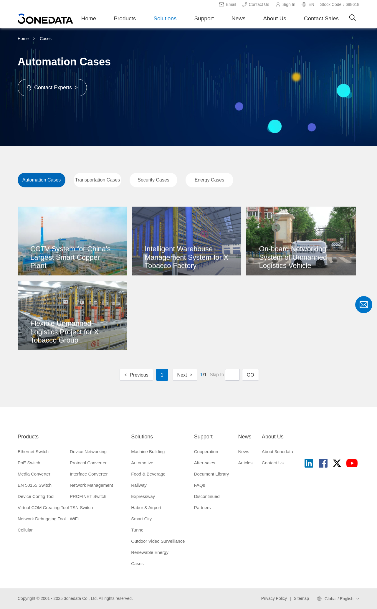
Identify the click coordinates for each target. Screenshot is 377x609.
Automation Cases (41, 179)
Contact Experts (52, 88)
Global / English (339, 598)
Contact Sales (321, 18)
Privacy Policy (274, 598)
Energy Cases (209, 179)
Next (185, 374)
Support (204, 18)
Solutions (164, 18)
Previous (136, 374)
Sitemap (301, 598)
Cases (46, 38)
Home (88, 18)
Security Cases (153, 179)
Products (125, 18)
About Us (274, 18)
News (239, 18)
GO (250, 374)
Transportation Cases (97, 179)
